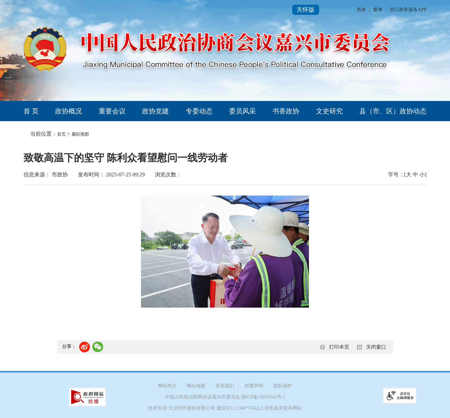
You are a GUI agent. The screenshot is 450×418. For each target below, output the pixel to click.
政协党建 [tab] (155, 111)
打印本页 (339, 347)
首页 (61, 134)
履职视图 (80, 134)
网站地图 (196, 385)
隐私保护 (282, 385)
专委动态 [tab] (199, 111)
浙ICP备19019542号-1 (263, 396)
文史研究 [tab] (329, 111)
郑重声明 (253, 385)
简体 (361, 9)
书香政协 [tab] (285, 111)
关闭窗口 (376, 347)
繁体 (378, 9)
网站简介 (167, 385)
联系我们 (225, 385)
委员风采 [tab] (242, 111)
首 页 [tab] (31, 111)
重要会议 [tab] (112, 111)
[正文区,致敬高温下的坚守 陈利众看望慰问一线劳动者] (225, 254)
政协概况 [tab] (68, 111)
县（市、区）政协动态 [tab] (392, 111)
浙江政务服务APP (408, 9)
